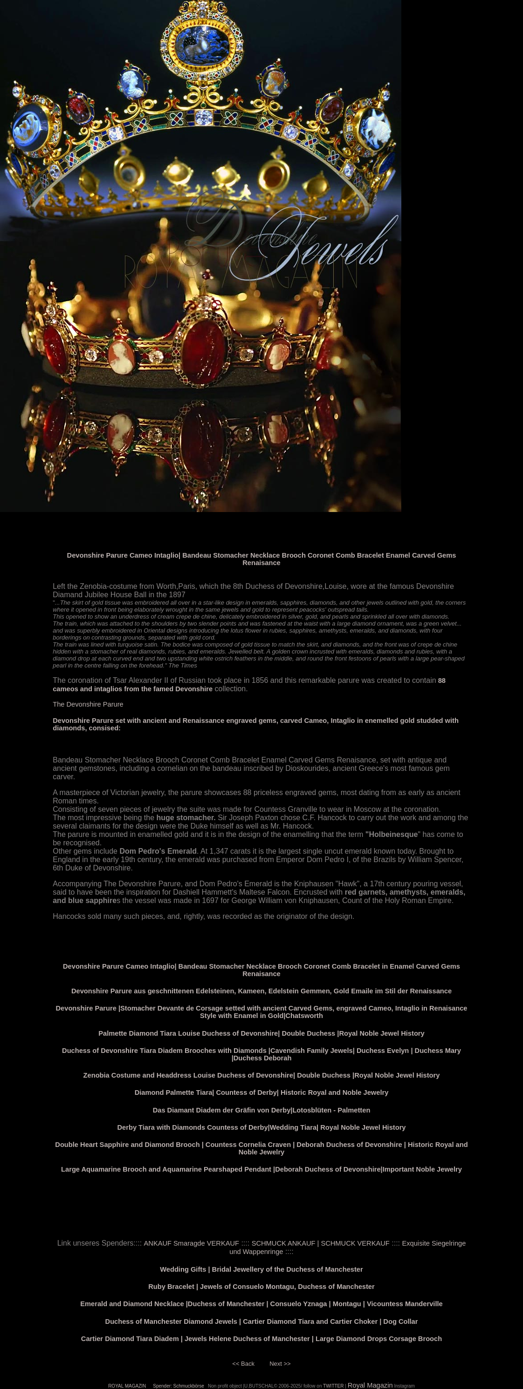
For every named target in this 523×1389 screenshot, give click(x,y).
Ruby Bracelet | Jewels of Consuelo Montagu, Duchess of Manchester (261, 1286)
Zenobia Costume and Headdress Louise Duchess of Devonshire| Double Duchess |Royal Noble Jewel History (261, 1075)
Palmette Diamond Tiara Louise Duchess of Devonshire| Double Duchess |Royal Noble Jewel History (261, 1033)
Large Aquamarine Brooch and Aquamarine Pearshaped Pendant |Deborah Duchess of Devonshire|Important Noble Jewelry (261, 1169)
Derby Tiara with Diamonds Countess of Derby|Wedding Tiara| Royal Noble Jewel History (261, 1127)
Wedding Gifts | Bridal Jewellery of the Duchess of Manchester (261, 1269)
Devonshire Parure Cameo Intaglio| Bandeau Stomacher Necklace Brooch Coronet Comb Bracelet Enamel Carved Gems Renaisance (261, 559)
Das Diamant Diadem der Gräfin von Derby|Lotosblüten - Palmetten (262, 1110)
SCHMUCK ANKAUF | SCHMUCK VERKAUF (321, 1243)
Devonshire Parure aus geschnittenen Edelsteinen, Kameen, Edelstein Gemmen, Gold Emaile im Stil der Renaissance (261, 991)
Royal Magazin (370, 1385)
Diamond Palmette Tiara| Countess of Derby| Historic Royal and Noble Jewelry (262, 1092)
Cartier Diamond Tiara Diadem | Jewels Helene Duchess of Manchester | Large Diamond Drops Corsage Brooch (261, 1338)
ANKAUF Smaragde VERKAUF (191, 1243)
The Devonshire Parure (88, 704)
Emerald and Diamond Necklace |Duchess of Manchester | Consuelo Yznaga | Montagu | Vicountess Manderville (261, 1304)
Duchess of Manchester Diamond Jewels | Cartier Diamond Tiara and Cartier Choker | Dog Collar (261, 1321)
